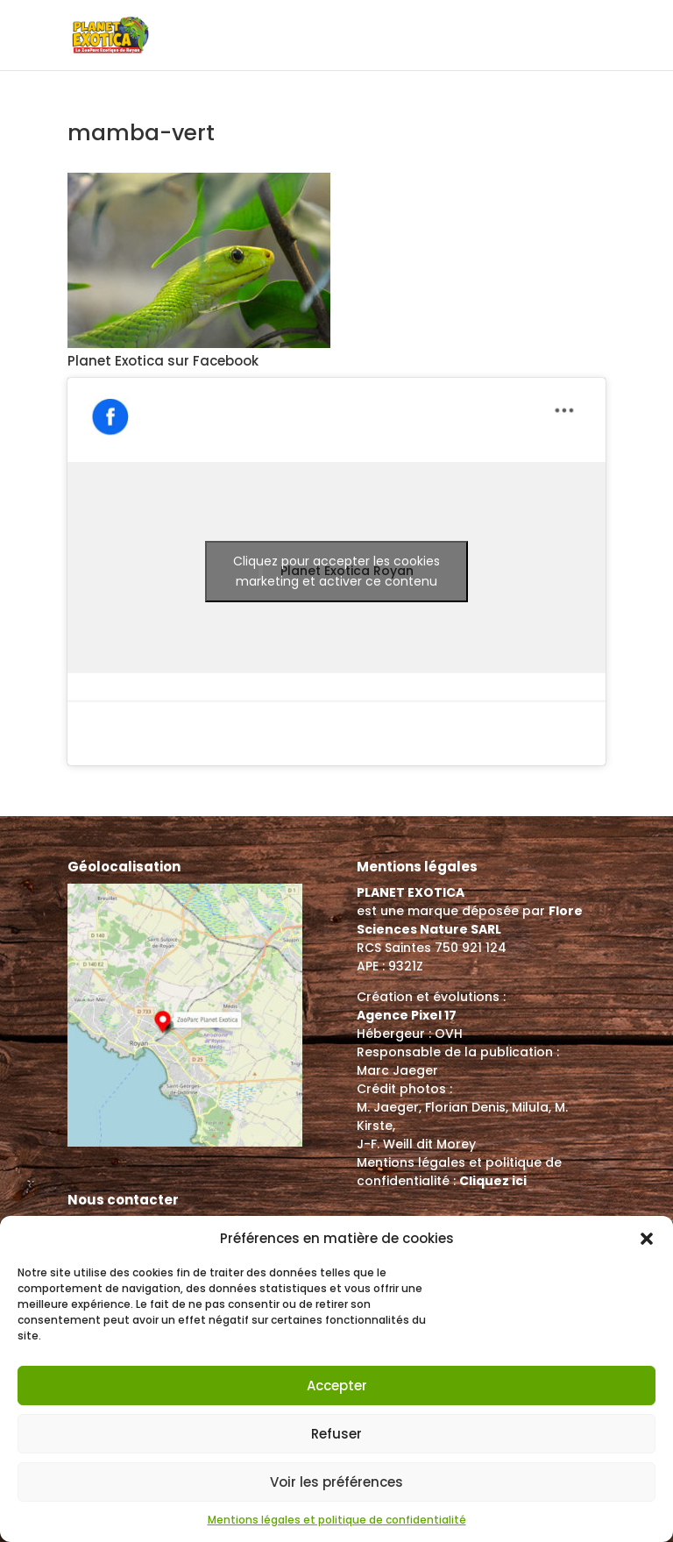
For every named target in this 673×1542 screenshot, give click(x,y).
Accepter (337, 1385)
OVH (449, 1033)
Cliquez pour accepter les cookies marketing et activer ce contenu (336, 571)
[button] (646, 1238)
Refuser (336, 1434)
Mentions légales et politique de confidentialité (337, 1519)
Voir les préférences (336, 1482)
